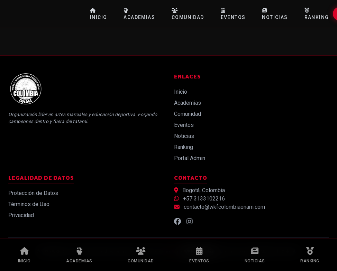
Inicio (98, 14)
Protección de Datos (33, 193)
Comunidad (188, 14)
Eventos (233, 14)
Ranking (316, 14)
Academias (139, 14)
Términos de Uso (28, 204)
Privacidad (21, 215)
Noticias (275, 14)
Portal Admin (189, 158)
